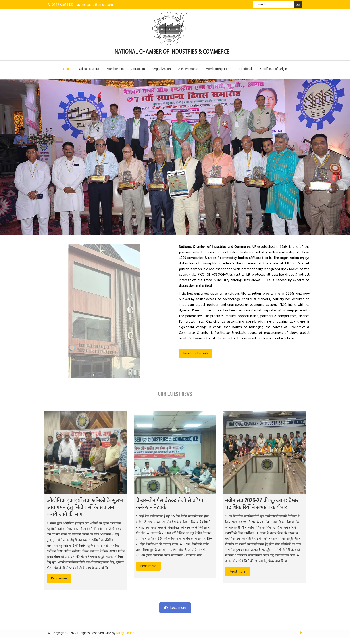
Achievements (188, 69)
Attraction (138, 69)
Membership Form (218, 69)
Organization (161, 69)
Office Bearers (89, 69)
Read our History (195, 353)
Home (67, 69)
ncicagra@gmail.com (97, 5)
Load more (175, 608)
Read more (59, 578)
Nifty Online (125, 633)
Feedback (246, 69)
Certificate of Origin (273, 69)
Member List (115, 69)
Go (298, 4)
